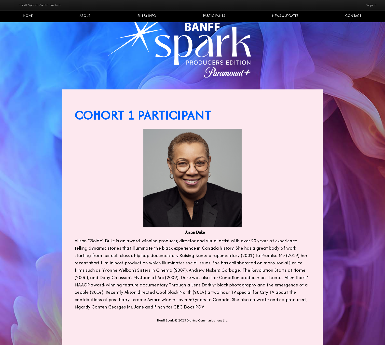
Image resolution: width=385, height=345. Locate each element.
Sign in (371, 5)
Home (28, 15)
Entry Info (147, 15)
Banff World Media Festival (39, 5)
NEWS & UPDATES (285, 15)
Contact (353, 15)
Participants (214, 15)
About (85, 15)
